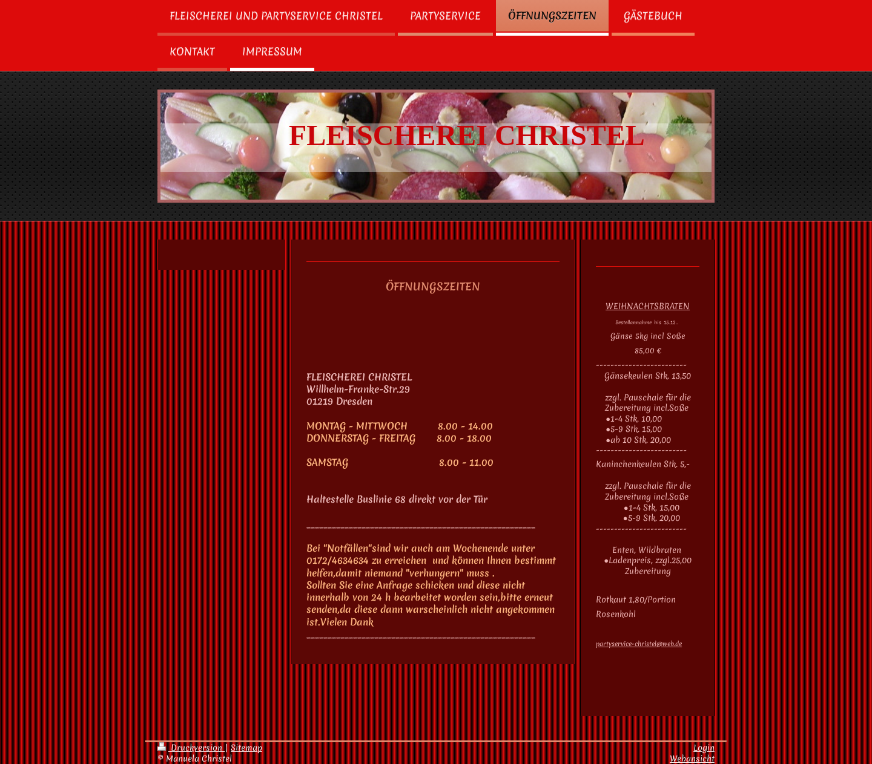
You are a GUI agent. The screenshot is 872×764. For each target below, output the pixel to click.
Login (704, 747)
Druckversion (191, 747)
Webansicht (692, 758)
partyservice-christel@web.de (639, 643)
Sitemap (246, 747)
